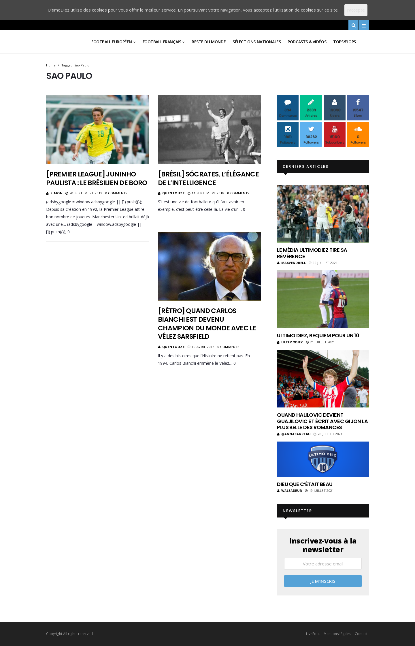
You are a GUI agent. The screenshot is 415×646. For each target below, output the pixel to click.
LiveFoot (313, 633)
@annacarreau (294, 434)
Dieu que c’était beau (305, 484)
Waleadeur (289, 490)
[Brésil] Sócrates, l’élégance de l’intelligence (208, 178)
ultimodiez (290, 342)
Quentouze (173, 193)
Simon (56, 193)
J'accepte (356, 10)
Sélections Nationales (257, 41)
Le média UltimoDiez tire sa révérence (312, 253)
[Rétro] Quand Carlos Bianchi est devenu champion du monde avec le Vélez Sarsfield (207, 323)
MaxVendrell (291, 262)
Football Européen (111, 41)
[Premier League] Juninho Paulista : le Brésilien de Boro (96, 178)
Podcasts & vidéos (307, 41)
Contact (361, 633)
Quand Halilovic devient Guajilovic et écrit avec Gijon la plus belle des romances (322, 421)
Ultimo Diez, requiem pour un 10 (318, 335)
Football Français (162, 41)
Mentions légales (337, 633)
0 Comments (116, 193)
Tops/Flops (344, 41)
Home (51, 65)
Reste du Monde (209, 41)
